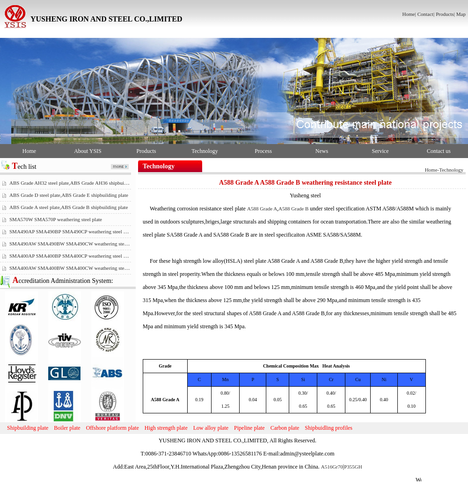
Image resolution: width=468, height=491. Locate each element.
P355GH (353, 466)
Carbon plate (285, 428)
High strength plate (166, 428)
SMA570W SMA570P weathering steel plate (55, 219)
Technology (204, 151)
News (321, 151)
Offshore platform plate (112, 428)
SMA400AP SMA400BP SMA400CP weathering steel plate (71, 256)
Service (380, 151)
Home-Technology (444, 170)
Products (146, 151)
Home (29, 151)
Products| (445, 14)
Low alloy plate (210, 428)
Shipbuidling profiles (328, 428)
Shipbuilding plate (27, 428)
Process (263, 151)
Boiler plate (67, 428)
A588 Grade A (262, 208)
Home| (409, 14)
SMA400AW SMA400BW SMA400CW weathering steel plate (74, 268)
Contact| (425, 14)
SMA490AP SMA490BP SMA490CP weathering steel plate (71, 231)
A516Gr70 (332, 466)
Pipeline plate (249, 428)
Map (461, 14)
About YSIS (88, 151)
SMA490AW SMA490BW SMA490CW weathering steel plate (74, 243)
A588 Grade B (293, 208)
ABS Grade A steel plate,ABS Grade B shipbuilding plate (68, 207)
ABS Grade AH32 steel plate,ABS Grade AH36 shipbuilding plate (77, 183)
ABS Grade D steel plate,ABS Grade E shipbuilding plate (68, 195)
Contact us (439, 151)
